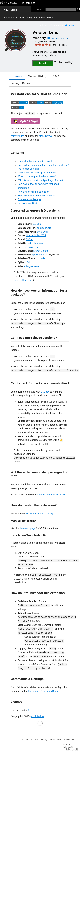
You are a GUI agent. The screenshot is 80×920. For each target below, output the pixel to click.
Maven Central (40, 250)
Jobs (36, 739)
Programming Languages (25, 17)
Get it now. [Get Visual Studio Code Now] (70, 25)
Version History (37, 76)
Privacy (44, 739)
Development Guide (28, 203)
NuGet (29, 239)
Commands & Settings (29, 199)
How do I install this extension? (34, 191)
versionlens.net (60, 38)
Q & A (56, 76)
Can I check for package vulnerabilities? (38, 172)
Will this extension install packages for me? (40, 180)
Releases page (27, 528)
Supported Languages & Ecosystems (37, 161)
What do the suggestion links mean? (37, 176)
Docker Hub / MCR (36, 235)
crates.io (37, 224)
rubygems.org (31, 266)
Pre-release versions (28, 168)
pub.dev (42, 258)
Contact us (27, 739)
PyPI (28, 262)
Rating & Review (21, 83)
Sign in (38, 9)
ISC (29, 710)
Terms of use (55, 739)
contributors (37, 716)
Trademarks (69, 739)
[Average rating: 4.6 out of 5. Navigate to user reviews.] (45, 45)
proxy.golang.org (30, 247)
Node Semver (46, 136)
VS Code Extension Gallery (39, 513)
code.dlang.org (35, 243)
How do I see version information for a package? (43, 165)
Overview (16, 76)
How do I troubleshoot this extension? (38, 195)
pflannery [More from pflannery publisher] (39, 38)
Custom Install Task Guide (51, 494)
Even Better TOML (23, 280)
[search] (60, 9)
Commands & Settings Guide (43, 691)
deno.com (42, 231)
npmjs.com (38, 254)
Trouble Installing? (63, 63)
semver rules (17, 136)
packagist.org (44, 228)
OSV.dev (45, 391)
